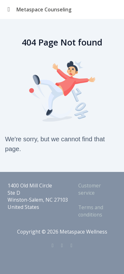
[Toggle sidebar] (9, 9)
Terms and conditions (90, 211)
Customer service (89, 189)
